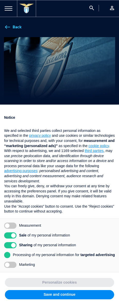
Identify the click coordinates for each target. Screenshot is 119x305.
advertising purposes (20, 171)
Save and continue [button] (59, 294)
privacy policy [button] (40, 135)
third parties (94, 151)
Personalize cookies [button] (59, 282)
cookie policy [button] (99, 146)
